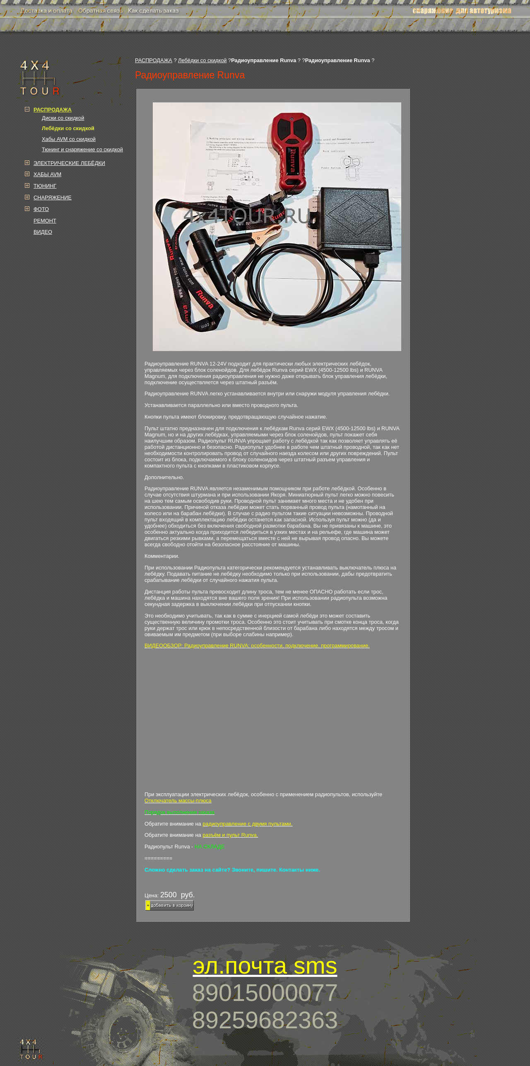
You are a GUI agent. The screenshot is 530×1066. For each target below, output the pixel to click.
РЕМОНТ (45, 221)
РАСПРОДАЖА (153, 60)
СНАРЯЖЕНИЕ (53, 197)
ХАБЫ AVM (47, 174)
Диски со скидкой (63, 118)
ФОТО (41, 209)
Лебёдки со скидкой (202, 60)
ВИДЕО (43, 232)
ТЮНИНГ (45, 186)
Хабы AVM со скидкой (69, 139)
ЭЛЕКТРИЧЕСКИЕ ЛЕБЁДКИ (69, 163)
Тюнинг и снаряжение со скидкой (82, 149)
